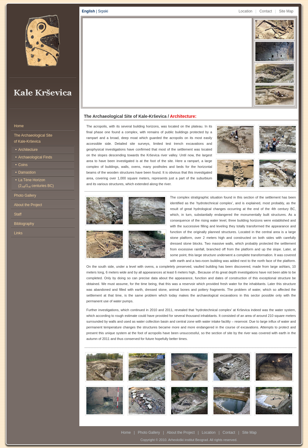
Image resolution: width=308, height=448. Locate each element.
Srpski (103, 11)
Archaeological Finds (35, 157)
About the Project (28, 205)
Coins (23, 165)
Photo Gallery (25, 195)
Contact (265, 11)
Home (19, 126)
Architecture (28, 150)
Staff (17, 214)
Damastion (27, 172)
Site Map (286, 11)
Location (245, 11)
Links (18, 233)
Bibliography (24, 224)
